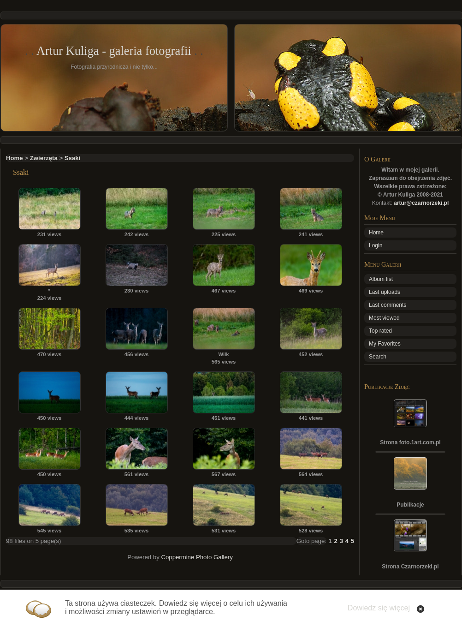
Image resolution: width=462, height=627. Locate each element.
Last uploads (384, 292)
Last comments (387, 305)
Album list (381, 279)
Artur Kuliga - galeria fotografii (113, 51)
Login (375, 245)
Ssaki (72, 158)
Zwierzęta (44, 158)
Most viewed (384, 318)
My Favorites (385, 343)
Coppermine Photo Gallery (196, 557)
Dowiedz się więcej (379, 608)
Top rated (380, 331)
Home (14, 158)
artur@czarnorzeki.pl (421, 203)
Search (377, 356)
